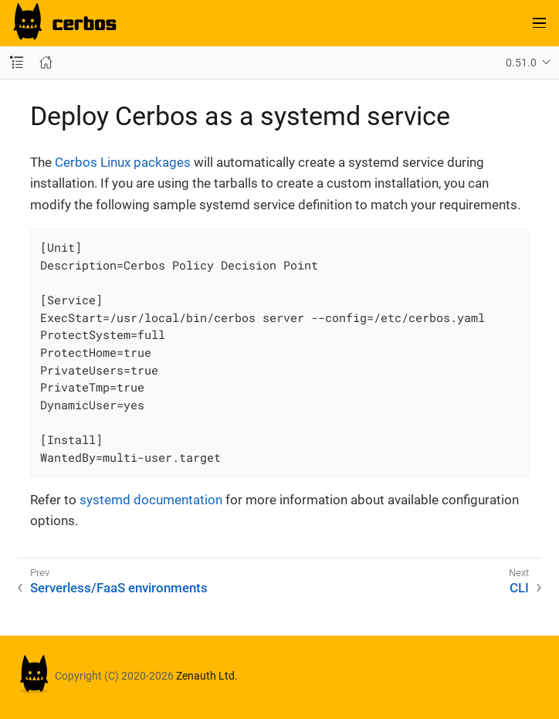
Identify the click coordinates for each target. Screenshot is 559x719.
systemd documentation (151, 499)
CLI (519, 587)
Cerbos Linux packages (123, 162)
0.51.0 (521, 62)
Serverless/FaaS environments (119, 587)
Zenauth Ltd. (207, 676)
